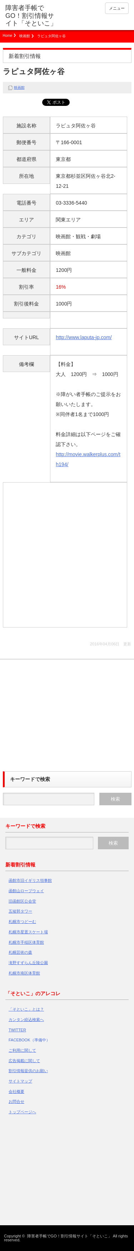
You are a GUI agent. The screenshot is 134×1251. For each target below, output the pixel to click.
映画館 (24, 36)
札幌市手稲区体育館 (26, 942)
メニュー (117, 8)
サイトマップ (20, 1081)
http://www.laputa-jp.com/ (83, 337)
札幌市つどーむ (22, 921)
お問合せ (16, 1101)
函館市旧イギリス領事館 (30, 880)
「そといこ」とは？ (26, 1009)
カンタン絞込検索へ (26, 1019)
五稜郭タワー (20, 911)
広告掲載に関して (24, 1061)
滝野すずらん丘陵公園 (28, 963)
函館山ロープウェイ (26, 891)
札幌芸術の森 (20, 952)
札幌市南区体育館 (24, 973)
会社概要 (16, 1091)
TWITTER (17, 1030)
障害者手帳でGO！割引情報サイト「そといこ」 (31, 15)
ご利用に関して (22, 1050)
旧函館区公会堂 (22, 901)
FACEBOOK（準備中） (29, 1040)
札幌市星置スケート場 (28, 932)
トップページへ (22, 1112)
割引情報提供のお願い (28, 1071)
